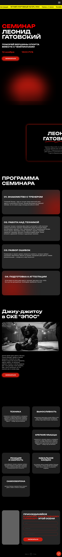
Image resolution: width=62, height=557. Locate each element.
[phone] (40, 534)
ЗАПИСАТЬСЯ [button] (10, 58)
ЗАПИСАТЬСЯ (33, 539)
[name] (40, 523)
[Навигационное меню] (59, 2)
